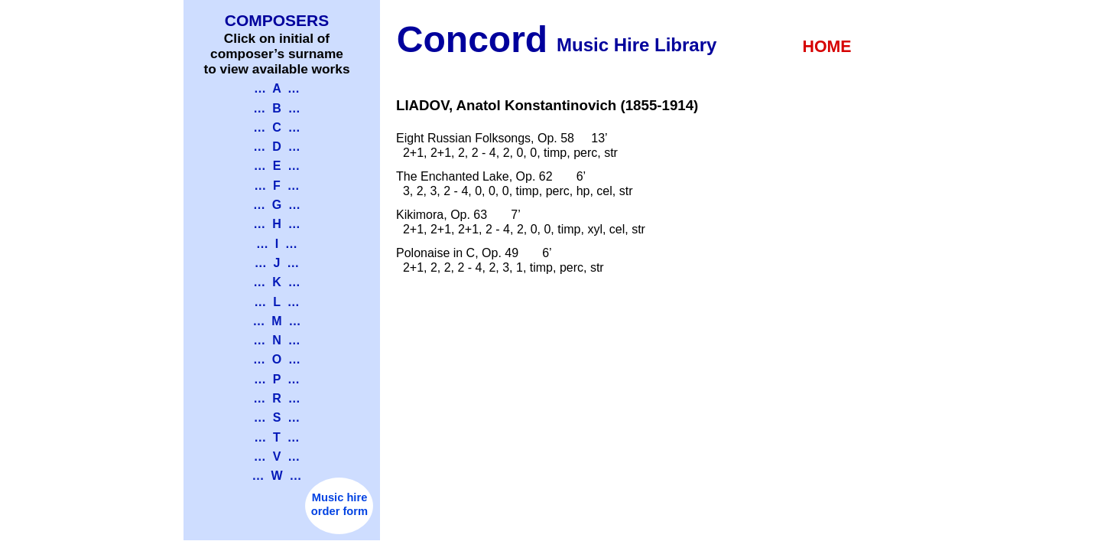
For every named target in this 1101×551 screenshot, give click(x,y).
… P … (277, 379)
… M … (276, 321)
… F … (277, 185)
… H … (276, 223)
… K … (276, 282)
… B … (276, 108)
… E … (277, 165)
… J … (277, 262)
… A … (277, 88)
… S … (277, 417)
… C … (276, 127)
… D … (276, 146)
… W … (277, 475)
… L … (276, 301)
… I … (276, 243)
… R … (276, 398)
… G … (276, 204)
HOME (827, 46)
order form (339, 511)
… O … (276, 359)
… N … (276, 340)
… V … (277, 456)
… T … (277, 437)
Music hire (340, 497)
